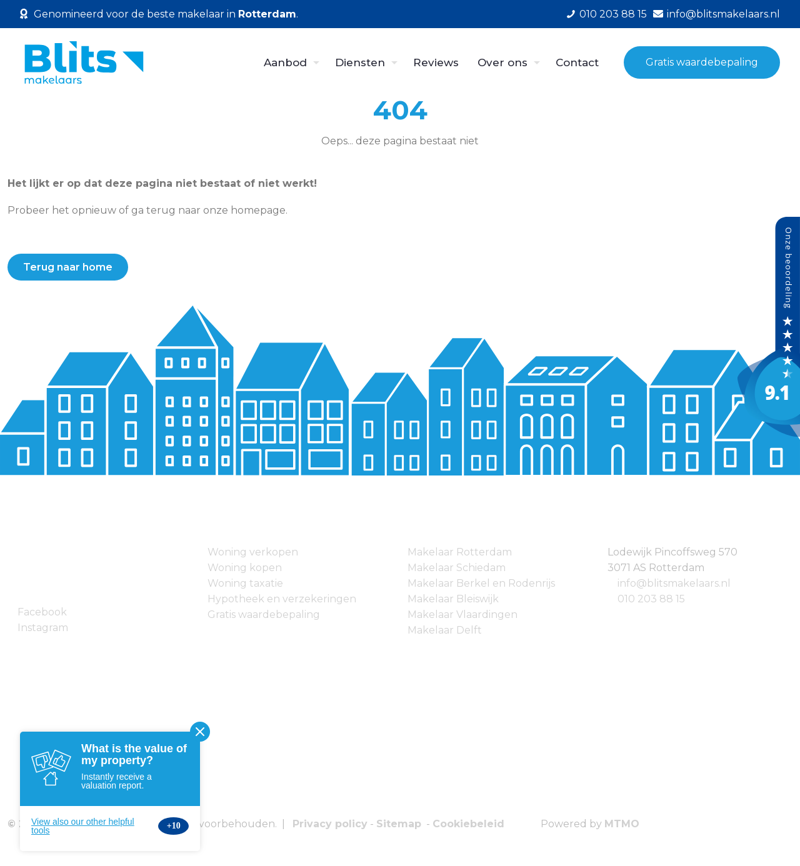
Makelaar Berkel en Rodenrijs (481, 583)
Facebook (42, 612)
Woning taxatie (245, 583)
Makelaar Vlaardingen (463, 614)
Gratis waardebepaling (702, 62)
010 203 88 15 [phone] (613, 14)
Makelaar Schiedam (457, 568)
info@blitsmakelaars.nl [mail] (723, 14)
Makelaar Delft (445, 630)
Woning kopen (245, 568)
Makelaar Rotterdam (460, 552)
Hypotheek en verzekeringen (282, 599)
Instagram (43, 628)
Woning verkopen (253, 552)
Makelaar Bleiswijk (453, 599)
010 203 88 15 (651, 599)
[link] (133, 709)
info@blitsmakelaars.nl (674, 583)
